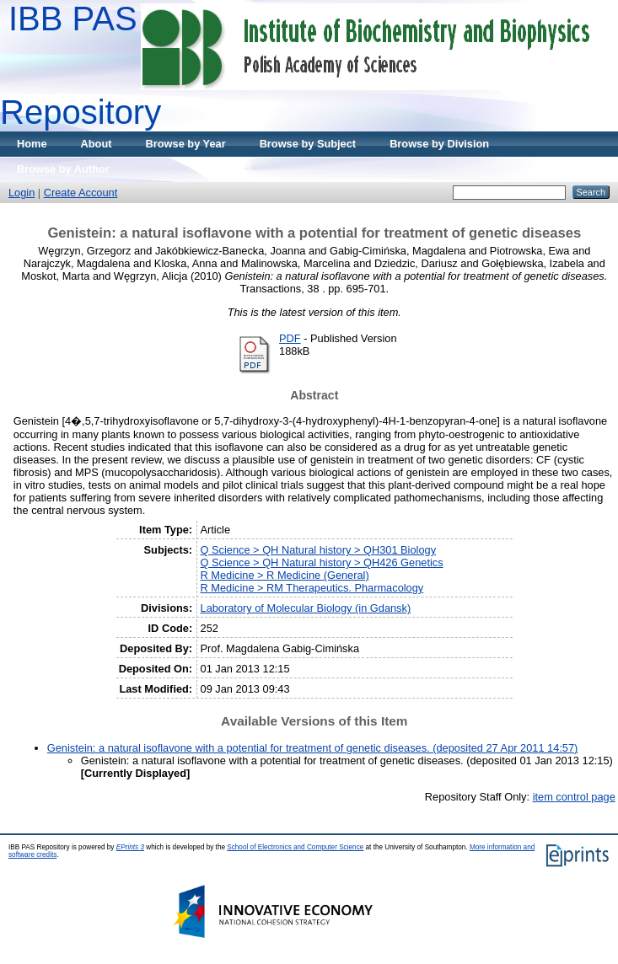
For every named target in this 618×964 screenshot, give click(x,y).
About (96, 143)
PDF (290, 338)
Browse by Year (186, 143)
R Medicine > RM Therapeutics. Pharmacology (312, 587)
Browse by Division (439, 143)
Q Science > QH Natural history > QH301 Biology (319, 550)
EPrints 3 (130, 847)
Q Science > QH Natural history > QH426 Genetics (322, 562)
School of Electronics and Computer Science (295, 847)
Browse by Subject (308, 143)
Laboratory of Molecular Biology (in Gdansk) (306, 608)
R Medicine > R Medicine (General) (285, 575)
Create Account (81, 192)
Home (32, 143)
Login (21, 192)
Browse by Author (63, 169)
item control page (574, 796)
